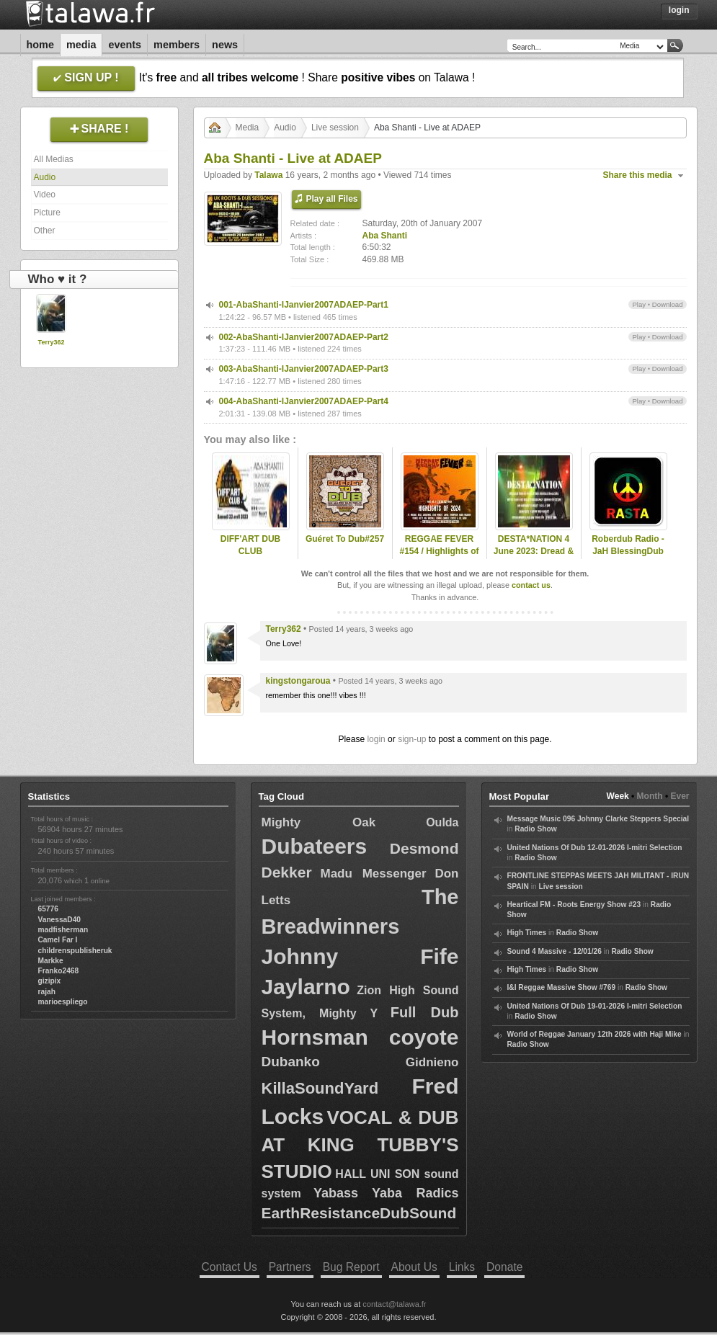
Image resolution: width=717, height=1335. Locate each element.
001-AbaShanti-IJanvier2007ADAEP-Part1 (303, 305)
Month (650, 796)
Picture (47, 212)
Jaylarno (306, 987)
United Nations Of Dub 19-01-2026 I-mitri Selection (594, 1006)
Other (44, 231)
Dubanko (291, 1061)
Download (667, 304)
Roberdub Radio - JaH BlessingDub (628, 545)
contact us (531, 585)
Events (124, 44)
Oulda (442, 822)
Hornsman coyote (360, 1037)
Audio (45, 177)
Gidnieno (432, 1062)
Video (44, 194)
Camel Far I (58, 940)
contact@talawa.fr (394, 1304)
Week (618, 796)
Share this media (637, 175)
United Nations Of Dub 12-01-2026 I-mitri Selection (594, 848)
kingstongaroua (298, 681)
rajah (46, 992)
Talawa (268, 175)
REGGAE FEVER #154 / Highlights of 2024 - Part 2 (438, 551)
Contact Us (229, 1267)
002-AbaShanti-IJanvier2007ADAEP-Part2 (303, 337)
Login (679, 10)
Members (176, 44)
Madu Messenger (373, 873)
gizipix (49, 981)
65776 (48, 909)
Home (40, 44)
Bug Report (351, 1267)
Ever (679, 796)
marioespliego (63, 1002)
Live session (335, 127)
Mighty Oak (319, 822)
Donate (504, 1267)
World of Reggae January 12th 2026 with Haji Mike (594, 1034)
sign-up (412, 739)
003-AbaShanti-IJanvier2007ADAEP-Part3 (303, 369)
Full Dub (425, 1012)
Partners (290, 1267)
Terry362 (51, 342)
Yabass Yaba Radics (386, 1193)
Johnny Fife (360, 956)
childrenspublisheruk (75, 951)
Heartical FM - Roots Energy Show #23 (574, 904)
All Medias (54, 159)
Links (462, 1267)
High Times (527, 933)
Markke (50, 961)
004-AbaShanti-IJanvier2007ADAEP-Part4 (303, 401)
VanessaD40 (59, 920)
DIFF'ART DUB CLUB (251, 545)
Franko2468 (58, 971)
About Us (414, 1267)
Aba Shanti (385, 236)
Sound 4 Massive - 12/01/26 (554, 951)
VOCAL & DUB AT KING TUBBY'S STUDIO (360, 1144)
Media (81, 44)
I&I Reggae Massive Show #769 (561, 987)
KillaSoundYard (320, 1088)
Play (639, 304)
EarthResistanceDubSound (359, 1213)
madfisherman (63, 930)
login (376, 739)
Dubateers (315, 846)
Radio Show (535, 829)
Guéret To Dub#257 (345, 539)
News (225, 44)
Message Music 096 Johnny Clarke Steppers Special (598, 819)
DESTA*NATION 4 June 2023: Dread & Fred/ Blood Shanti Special (534, 557)
